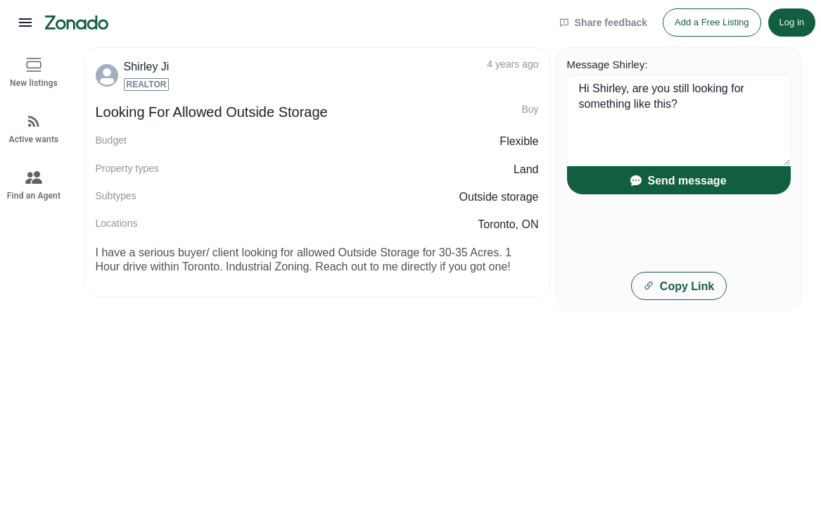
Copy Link (678, 286)
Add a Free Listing (712, 22)
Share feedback (603, 22)
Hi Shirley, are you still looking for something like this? (679, 120)
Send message (678, 181)
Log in (791, 22)
